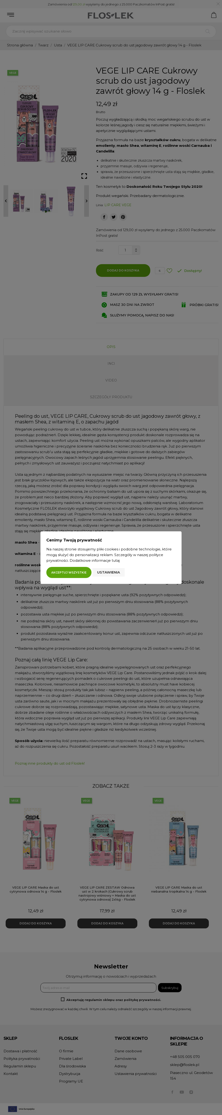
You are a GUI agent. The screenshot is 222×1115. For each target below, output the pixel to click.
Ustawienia (108, 572)
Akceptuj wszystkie (69, 572)
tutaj (116, 560)
